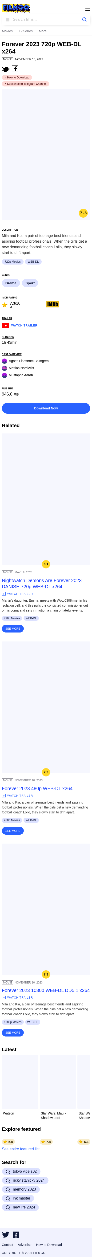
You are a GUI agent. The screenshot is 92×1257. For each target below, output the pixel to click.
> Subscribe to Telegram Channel (26, 84)
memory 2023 (21, 1189)
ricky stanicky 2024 (25, 1180)
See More (12, 628)
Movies (7, 31)
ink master (18, 1198)
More (43, 31)
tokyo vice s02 (21, 1171)
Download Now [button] (46, 408)
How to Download (49, 1245)
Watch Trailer (19, 325)
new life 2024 (20, 1207)
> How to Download (17, 77)
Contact (7, 1245)
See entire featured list (21, 1149)
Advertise (25, 1245)
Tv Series (26, 31)
